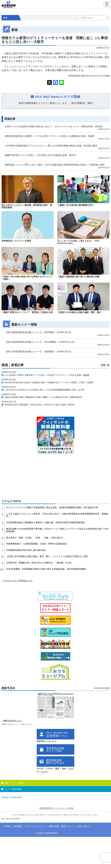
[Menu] (106, 4)
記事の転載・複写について (61, 826)
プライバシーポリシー (35, 826)
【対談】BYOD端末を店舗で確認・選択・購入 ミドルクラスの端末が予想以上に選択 (47, 556)
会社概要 (17, 826)
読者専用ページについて (47, 741)
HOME (7, 826)
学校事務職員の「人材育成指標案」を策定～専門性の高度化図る (36, 544)
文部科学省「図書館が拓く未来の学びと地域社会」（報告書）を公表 (38, 562)
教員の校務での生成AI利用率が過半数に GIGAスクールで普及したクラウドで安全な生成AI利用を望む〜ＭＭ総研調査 (57, 530)
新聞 (57, 768)
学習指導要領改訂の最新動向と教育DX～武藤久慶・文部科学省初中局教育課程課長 (45, 522)
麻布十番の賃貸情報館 (11, 819)
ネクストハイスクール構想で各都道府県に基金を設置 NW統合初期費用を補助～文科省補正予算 (52, 507)
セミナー (44, 771)
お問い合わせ (83, 826)
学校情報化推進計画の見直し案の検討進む (26, 550)
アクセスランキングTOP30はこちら (18, 581)
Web (64, 768)
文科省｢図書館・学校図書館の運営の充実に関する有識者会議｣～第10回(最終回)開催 (46, 569)
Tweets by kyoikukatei (12, 797)
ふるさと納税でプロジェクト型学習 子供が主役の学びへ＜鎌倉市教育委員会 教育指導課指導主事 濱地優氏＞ (57, 515)
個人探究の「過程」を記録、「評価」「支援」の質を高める (34, 537)
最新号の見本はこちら (12, 721)
